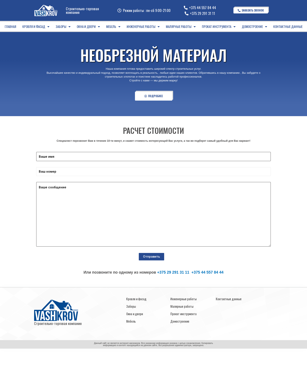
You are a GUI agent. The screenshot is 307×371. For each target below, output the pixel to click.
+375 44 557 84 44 (207, 272)
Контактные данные (288, 26)
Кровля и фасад (35, 26)
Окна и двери (88, 26)
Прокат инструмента (219, 26)
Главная (10, 26)
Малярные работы (181, 26)
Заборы (63, 26)
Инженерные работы (143, 26)
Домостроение (254, 26)
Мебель (113, 26)
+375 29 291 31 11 (173, 272)
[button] (250, 10)
